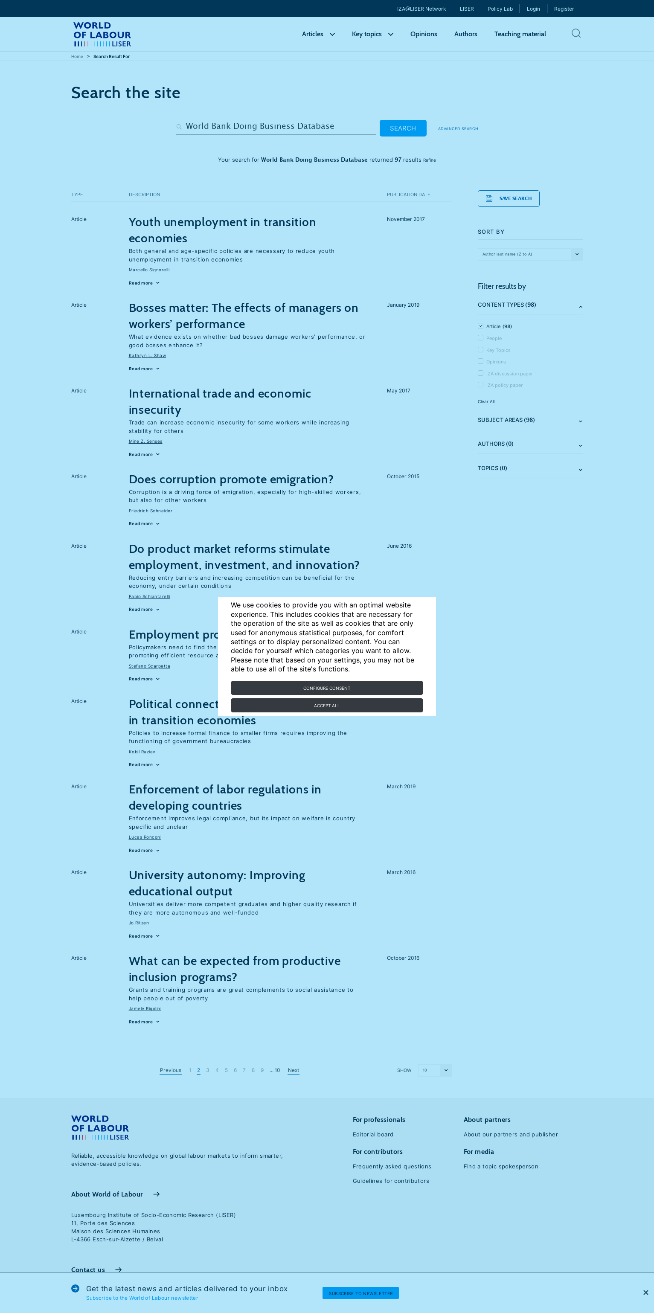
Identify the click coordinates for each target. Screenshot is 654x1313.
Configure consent (326, 688)
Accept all (327, 705)
